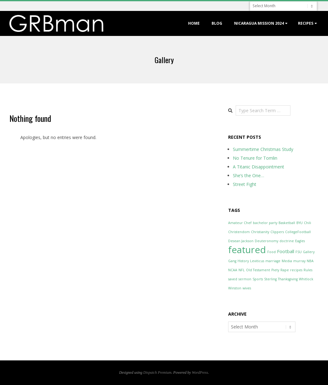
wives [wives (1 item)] (247, 288)
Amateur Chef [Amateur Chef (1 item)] (240, 223)
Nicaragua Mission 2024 (259, 23)
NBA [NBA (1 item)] (310, 261)
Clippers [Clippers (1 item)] (277, 232)
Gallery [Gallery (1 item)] (309, 252)
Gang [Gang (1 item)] (232, 261)
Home (194, 23)
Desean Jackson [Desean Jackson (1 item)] (241, 241)
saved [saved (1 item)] (232, 279)
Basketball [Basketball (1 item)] (287, 223)
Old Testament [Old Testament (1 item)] (258, 270)
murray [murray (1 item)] (299, 261)
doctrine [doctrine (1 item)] (286, 241)
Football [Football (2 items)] (285, 251)
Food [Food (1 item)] (271, 252)
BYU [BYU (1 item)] (299, 223)
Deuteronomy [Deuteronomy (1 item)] (266, 241)
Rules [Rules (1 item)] (308, 270)
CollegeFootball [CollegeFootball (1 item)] (298, 232)
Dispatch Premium (157, 372)
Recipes (305, 23)
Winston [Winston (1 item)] (234, 288)
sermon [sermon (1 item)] (244, 279)
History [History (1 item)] (243, 261)
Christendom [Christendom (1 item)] (239, 232)
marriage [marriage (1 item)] (272, 261)
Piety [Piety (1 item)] (275, 270)
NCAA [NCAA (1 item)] (232, 270)
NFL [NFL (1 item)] (241, 270)
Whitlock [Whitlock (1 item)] (306, 279)
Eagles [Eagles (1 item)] (300, 241)
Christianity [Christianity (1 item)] (260, 232)
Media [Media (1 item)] (287, 261)
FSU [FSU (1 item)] (298, 252)
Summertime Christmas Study (263, 149)
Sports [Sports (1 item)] (258, 279)
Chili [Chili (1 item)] (307, 223)
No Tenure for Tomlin (255, 158)
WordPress (200, 372)
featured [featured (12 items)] (247, 249)
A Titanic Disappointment (258, 167)
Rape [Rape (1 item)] (284, 270)
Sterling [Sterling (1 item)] (270, 279)
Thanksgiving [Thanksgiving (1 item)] (288, 279)
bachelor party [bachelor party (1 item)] (265, 223)
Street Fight (244, 184)
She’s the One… (248, 175)
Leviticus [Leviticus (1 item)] (257, 261)
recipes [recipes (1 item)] (296, 270)
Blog (217, 23)
